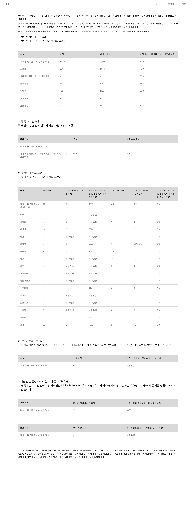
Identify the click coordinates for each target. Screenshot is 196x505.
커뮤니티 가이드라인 (71, 345)
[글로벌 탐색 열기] (7, 4)
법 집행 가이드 (88, 31)
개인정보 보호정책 (105, 31)
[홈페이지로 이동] (19, 4)
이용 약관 (125, 31)
